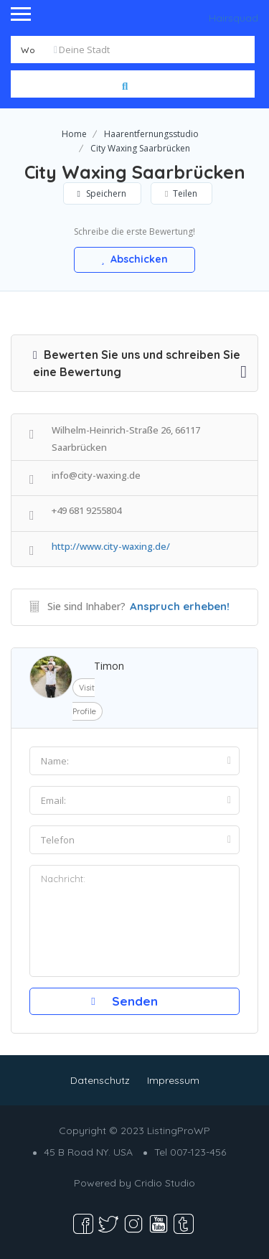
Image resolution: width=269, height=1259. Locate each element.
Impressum (173, 1080)
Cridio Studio (164, 1182)
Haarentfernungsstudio (151, 134)
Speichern (101, 193)
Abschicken (135, 259)
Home (74, 134)
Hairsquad (233, 17)
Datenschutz (100, 1080)
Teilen (181, 193)
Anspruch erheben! (180, 606)
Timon (109, 666)
